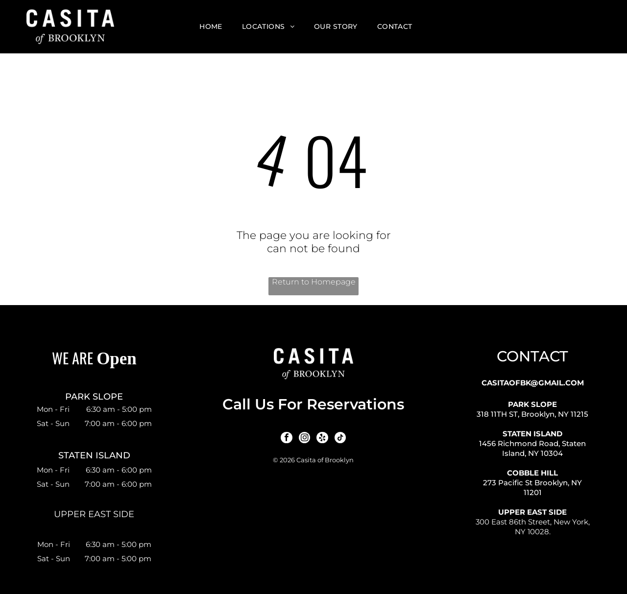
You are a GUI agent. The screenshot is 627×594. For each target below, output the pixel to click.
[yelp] (321, 438)
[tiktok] (339, 438)
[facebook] (287, 438)
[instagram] (304, 438)
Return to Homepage (314, 281)
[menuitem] (211, 27)
